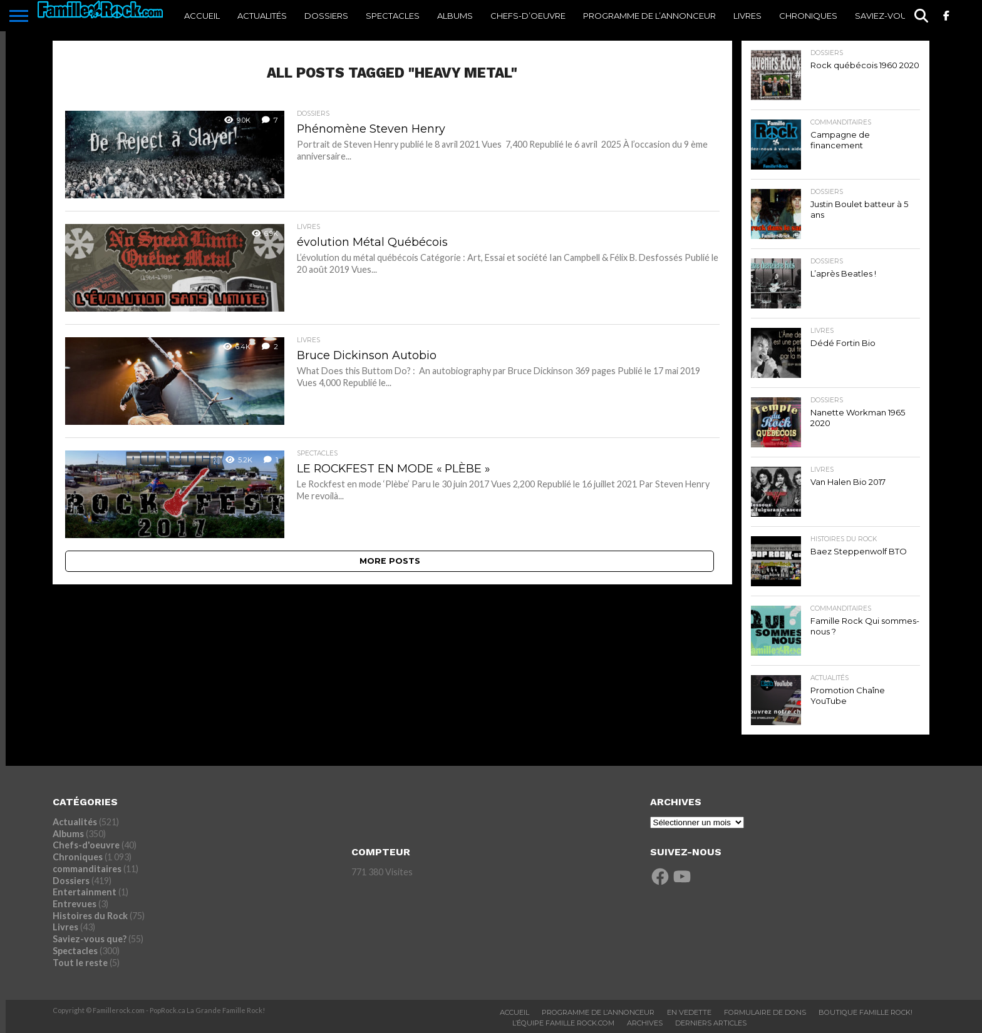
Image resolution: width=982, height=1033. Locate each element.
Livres (747, 16)
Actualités (262, 16)
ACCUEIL (202, 16)
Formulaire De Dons (765, 1012)
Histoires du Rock (90, 915)
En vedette (689, 1012)
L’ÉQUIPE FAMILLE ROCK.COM (563, 1023)
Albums (455, 16)
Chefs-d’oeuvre (528, 16)
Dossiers (326, 16)
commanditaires (87, 868)
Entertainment (84, 892)
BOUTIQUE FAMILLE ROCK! (865, 1012)
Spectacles (393, 16)
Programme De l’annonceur (649, 16)
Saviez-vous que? (896, 16)
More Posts (389, 561)
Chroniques (808, 16)
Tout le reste (80, 962)
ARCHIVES (645, 1023)
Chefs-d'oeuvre (86, 845)
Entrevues (74, 903)
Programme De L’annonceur (598, 1012)
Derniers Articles (711, 1023)
